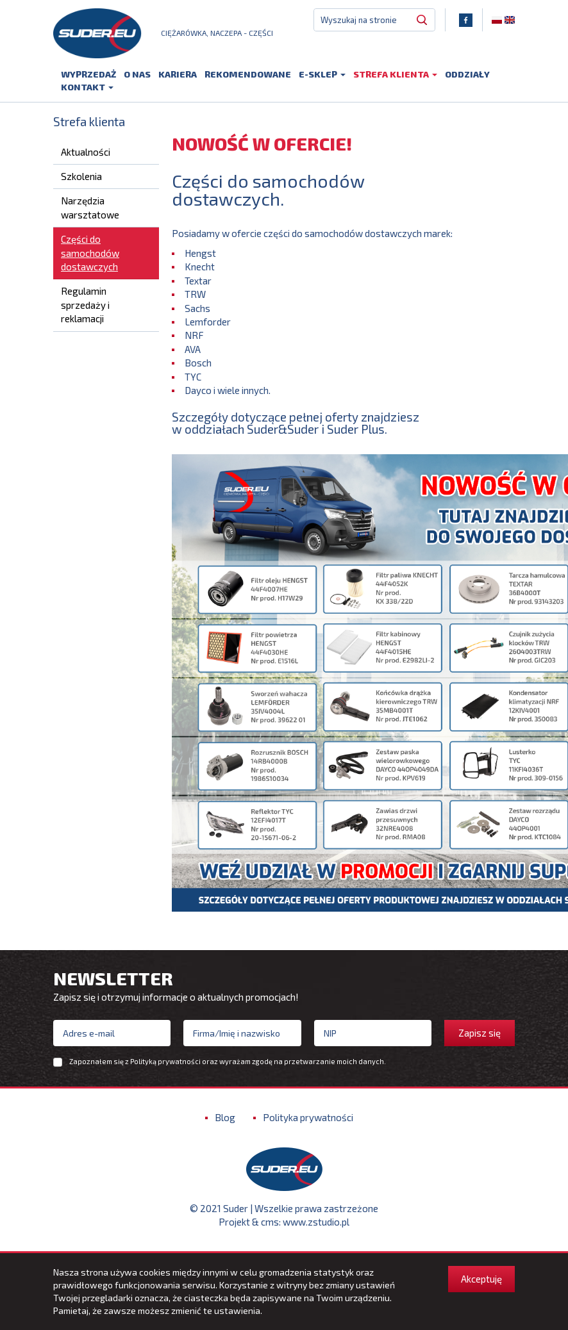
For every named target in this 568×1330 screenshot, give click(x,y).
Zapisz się (479, 1036)
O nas (137, 75)
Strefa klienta (395, 75)
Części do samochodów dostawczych (90, 255)
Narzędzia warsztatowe (90, 210)
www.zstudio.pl (316, 1225)
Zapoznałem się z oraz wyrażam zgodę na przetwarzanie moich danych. (227, 1065)
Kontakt (87, 88)
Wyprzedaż (88, 75)
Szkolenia (81, 179)
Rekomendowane (248, 75)
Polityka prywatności (308, 1120)
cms (270, 1225)
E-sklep (322, 75)
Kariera (177, 75)
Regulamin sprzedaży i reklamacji (85, 307)
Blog (225, 1120)
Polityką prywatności (165, 1064)
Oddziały (467, 75)
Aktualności (85, 154)
